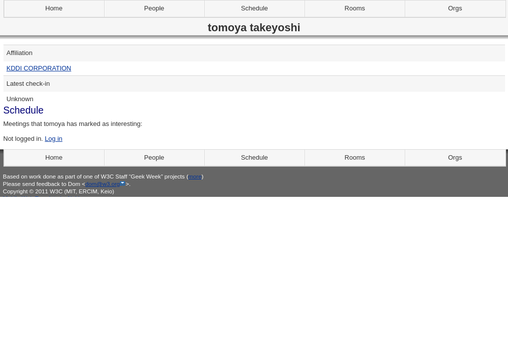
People (154, 8)
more (195, 176)
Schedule (254, 8)
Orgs (455, 8)
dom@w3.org (102, 183)
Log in (53, 138)
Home (54, 8)
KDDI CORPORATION (38, 68)
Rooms (355, 8)
